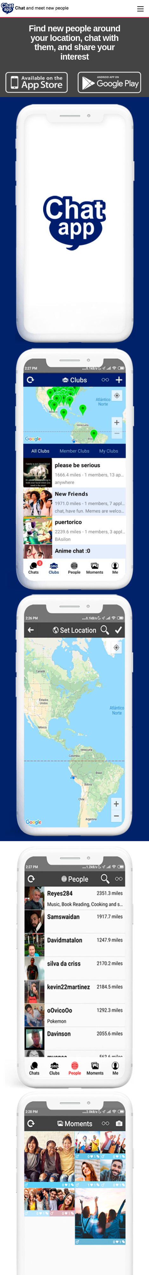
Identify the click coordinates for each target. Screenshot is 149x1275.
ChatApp (35, 8)
